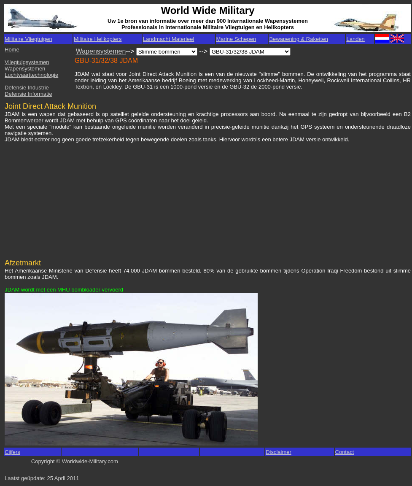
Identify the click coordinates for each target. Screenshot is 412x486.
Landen (355, 39)
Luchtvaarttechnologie (31, 75)
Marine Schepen (236, 39)
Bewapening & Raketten (298, 39)
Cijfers (12, 452)
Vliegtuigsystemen (27, 62)
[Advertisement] (69, 196)
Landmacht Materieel (168, 39)
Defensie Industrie (27, 87)
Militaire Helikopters (97, 39)
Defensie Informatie (28, 94)
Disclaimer (278, 452)
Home (12, 49)
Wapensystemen (25, 68)
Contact (344, 452)
